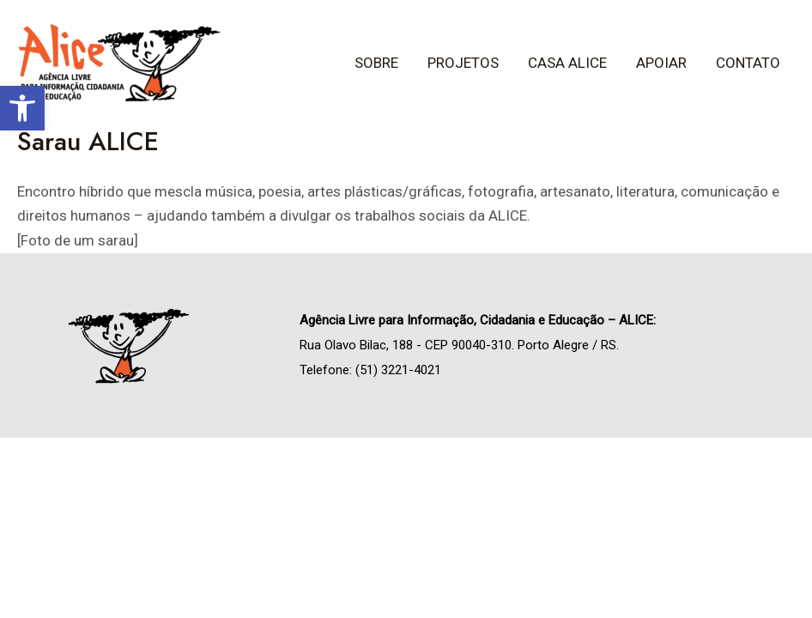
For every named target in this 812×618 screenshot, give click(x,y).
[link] (22, 108)
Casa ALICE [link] (567, 62)
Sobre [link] (376, 62)
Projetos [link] (463, 62)
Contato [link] (748, 62)
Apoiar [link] (661, 62)
